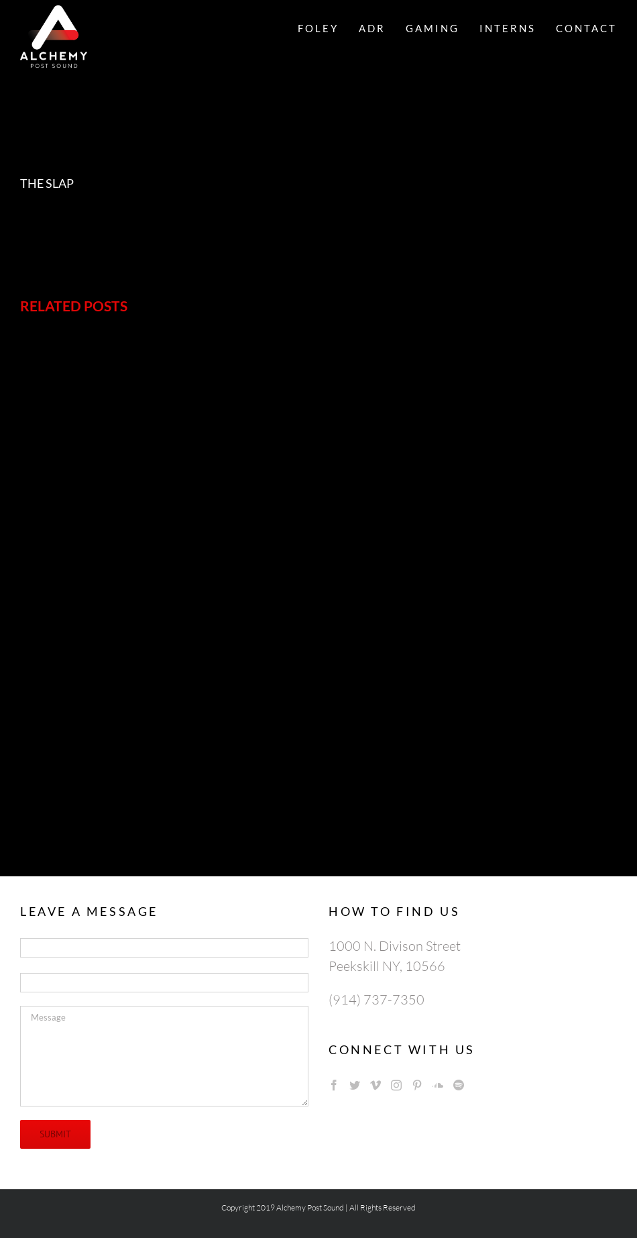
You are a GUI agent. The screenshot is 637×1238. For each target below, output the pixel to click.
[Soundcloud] (437, 1085)
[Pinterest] (417, 1085)
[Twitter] (354, 1085)
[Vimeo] (375, 1085)
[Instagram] (396, 1085)
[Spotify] (458, 1085)
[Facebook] (334, 1085)
